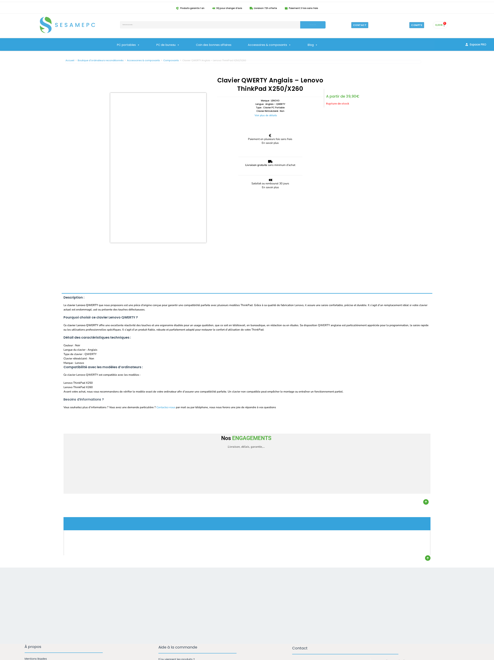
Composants (171, 60)
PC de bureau (168, 45)
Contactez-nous (165, 327)
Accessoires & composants (269, 45)
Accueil (70, 60)
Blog (312, 45)
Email (297, 600)
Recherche (313, 24)
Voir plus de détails (266, 115)
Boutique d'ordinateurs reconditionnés (101, 60)
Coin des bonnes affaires (213, 45)
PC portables (128, 45)
